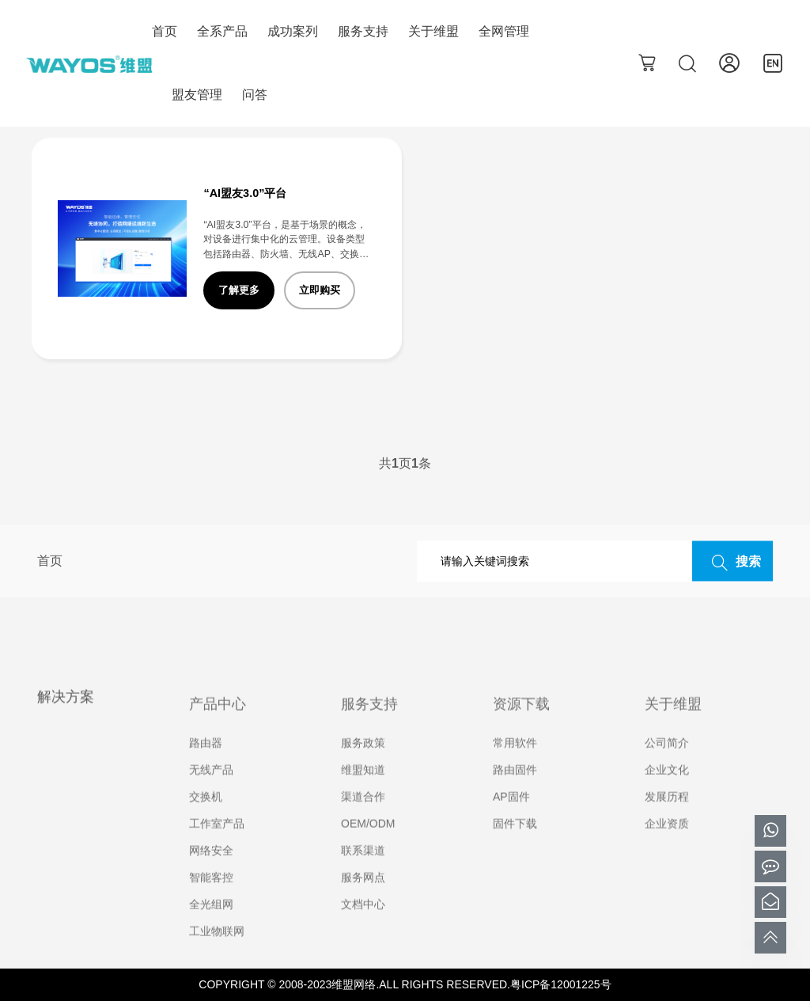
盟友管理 (197, 94)
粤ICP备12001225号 (560, 984)
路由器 (205, 765)
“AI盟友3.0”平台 (244, 193)
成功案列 (292, 31)
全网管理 (504, 31)
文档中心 (363, 926)
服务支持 (363, 31)
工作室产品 (216, 846)
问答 (254, 94)
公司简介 (667, 765)
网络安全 (211, 872)
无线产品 (211, 792)
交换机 (205, 819)
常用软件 (515, 765)
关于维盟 (433, 31)
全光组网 (211, 926)
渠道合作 (363, 819)
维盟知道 (363, 792)
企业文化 (667, 792)
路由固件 (515, 792)
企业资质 (667, 846)
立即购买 (319, 290)
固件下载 (515, 846)
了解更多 (238, 290)
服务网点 (363, 899)
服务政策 (363, 765)
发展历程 (667, 819)
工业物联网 (216, 953)
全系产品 (222, 31)
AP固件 (511, 819)
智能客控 (211, 899)
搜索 (732, 563)
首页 (164, 31)
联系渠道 (363, 872)
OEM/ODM (368, 846)
